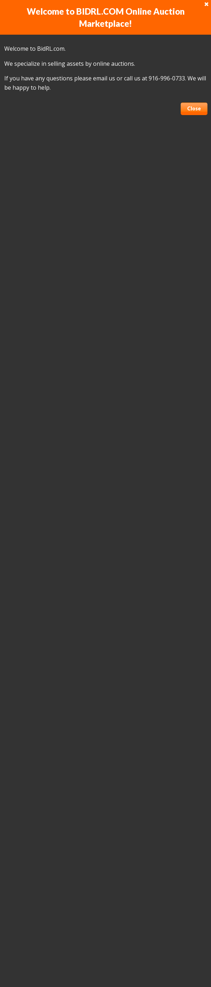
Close (194, 108)
